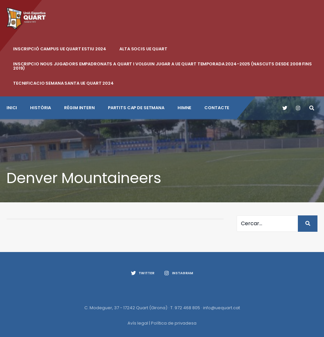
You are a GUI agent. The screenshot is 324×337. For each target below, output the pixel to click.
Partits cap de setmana (136, 108)
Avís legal (138, 323)
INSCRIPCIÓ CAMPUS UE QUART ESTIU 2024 (59, 49)
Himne (184, 108)
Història (40, 108)
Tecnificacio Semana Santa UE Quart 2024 (63, 83)
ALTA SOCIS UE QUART (143, 49)
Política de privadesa (173, 323)
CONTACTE (216, 108)
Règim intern (79, 108)
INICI (12, 108)
